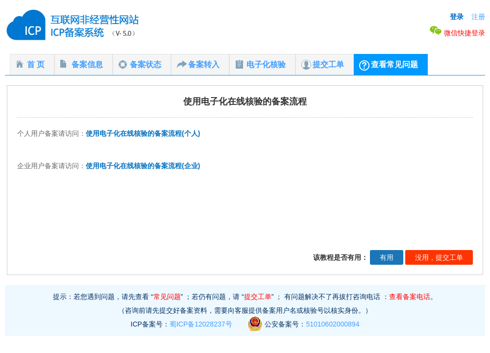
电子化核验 (266, 64)
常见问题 (167, 297)
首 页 (36, 64)
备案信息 (87, 64)
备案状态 (145, 64)
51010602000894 (332, 324)
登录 (457, 17)
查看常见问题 (394, 64)
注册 (478, 17)
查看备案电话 (409, 297)
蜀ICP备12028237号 (201, 324)
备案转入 (204, 64)
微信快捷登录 (457, 33)
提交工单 (328, 64)
